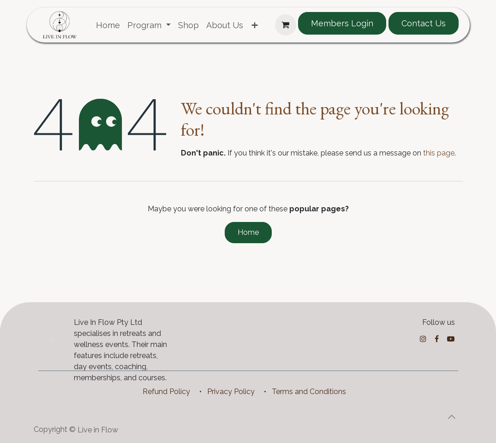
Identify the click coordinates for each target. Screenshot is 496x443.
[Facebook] (437, 338)
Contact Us (423, 23)
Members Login (342, 23)
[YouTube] (450, 338)
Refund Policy (166, 391)
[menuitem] (108, 25)
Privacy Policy (231, 391)
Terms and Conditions (309, 391)
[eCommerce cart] (285, 25)
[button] (452, 417)
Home (248, 232)
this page (438, 153)
